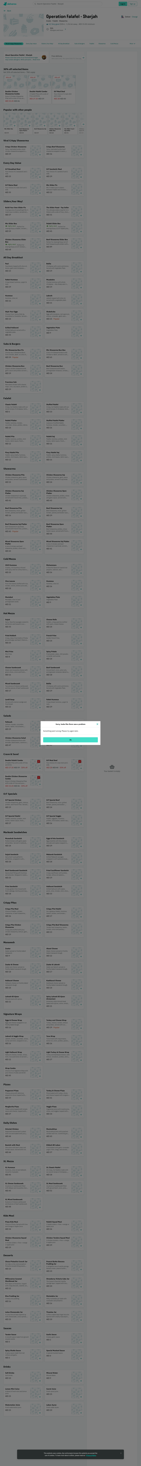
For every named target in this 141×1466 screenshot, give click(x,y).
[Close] (97, 724)
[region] (70, 1454)
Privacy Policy (91, 1455)
